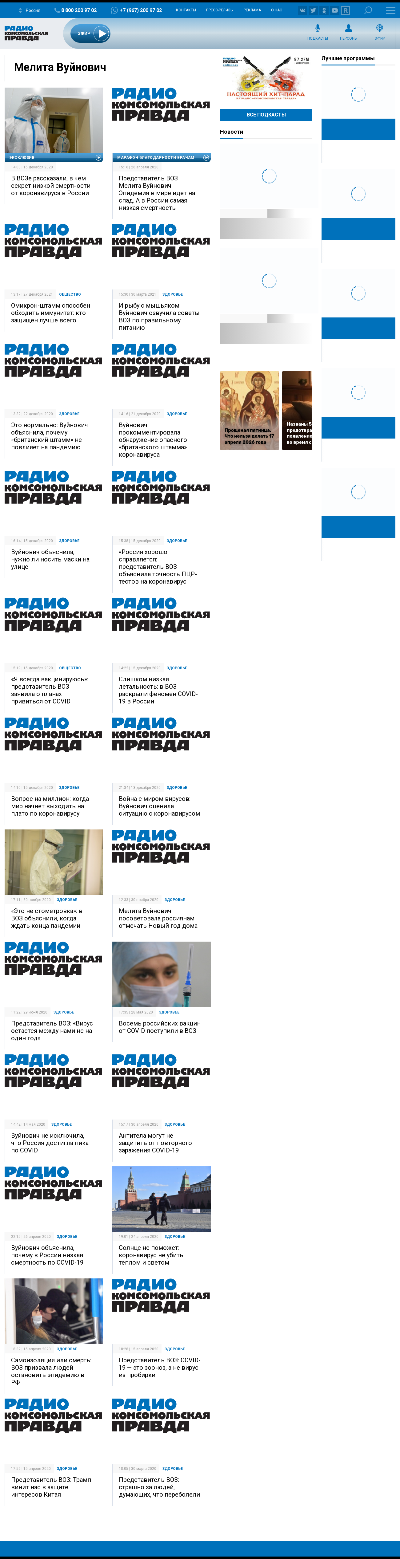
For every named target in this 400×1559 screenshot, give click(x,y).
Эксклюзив (22, 158)
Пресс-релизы (220, 10)
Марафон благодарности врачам (155, 158)
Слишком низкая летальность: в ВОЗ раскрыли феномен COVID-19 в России (158, 690)
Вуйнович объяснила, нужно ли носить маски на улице (50, 559)
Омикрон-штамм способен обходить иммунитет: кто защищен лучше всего (50, 313)
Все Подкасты (266, 115)
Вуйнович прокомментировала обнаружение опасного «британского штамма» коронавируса (153, 439)
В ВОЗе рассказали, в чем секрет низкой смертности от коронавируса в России (50, 186)
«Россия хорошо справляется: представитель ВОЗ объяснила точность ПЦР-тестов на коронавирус (158, 566)
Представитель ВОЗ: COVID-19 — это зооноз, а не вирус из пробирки (160, 1367)
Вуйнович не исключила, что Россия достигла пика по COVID (50, 1143)
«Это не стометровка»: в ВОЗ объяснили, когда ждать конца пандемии (46, 918)
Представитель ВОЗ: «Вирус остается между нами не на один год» (52, 1031)
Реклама (252, 10)
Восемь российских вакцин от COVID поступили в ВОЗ (160, 1027)
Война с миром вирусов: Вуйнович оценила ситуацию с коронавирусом (159, 806)
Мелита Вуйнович (60, 67)
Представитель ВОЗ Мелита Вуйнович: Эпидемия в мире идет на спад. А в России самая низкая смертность (157, 193)
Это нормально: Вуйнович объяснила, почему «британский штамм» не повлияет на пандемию (49, 436)
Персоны (349, 38)
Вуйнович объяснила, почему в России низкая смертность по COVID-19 (47, 1255)
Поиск (368, 10)
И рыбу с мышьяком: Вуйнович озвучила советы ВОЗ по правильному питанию (159, 316)
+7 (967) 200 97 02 (141, 10)
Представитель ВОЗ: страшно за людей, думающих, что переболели (159, 1487)
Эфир (379, 38)
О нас (276, 10)
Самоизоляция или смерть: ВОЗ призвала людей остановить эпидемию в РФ (51, 1371)
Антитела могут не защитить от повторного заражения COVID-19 (155, 1143)
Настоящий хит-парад (266, 78)
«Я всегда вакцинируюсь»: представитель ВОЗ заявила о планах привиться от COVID (49, 690)
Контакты (186, 10)
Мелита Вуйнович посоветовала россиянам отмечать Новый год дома (158, 918)
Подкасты (317, 38)
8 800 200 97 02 (79, 10)
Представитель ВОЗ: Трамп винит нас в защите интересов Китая (51, 1487)
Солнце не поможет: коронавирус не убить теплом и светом (151, 1255)
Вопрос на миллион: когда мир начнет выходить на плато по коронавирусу (50, 806)
